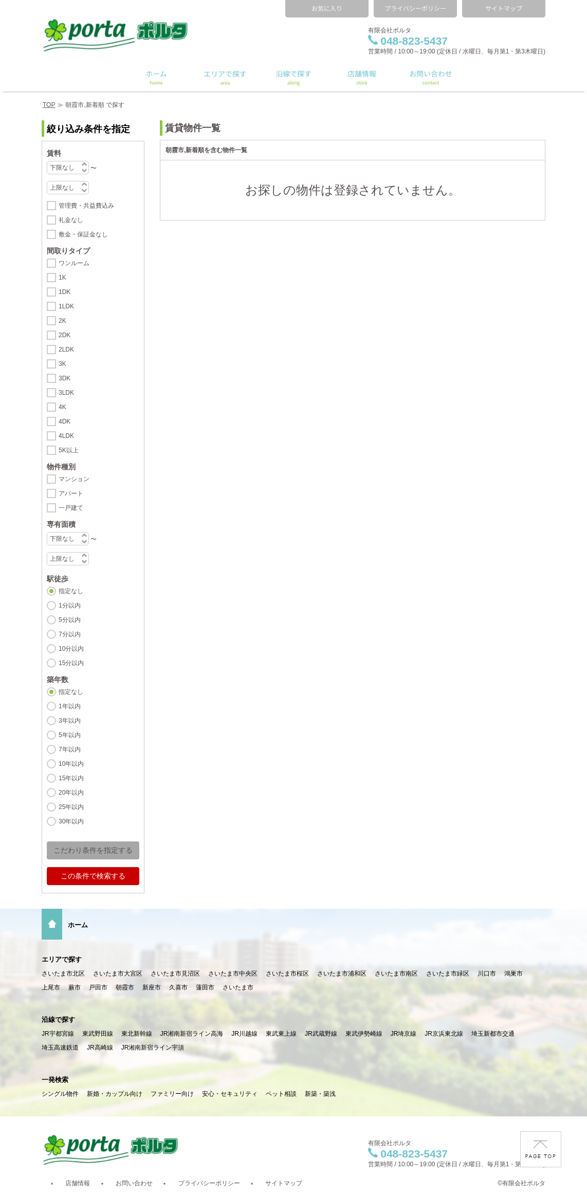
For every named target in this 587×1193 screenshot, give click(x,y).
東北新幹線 (136, 1033)
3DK (64, 378)
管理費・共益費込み (86, 205)
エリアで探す (62, 959)
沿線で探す (58, 1019)
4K (62, 407)
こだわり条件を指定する (93, 850)
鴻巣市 (513, 973)
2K (62, 320)
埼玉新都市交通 (493, 1033)
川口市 (487, 973)
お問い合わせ (134, 1183)
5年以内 (70, 735)
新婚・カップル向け (114, 1093)
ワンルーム (74, 263)
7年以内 (70, 749)
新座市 (151, 987)
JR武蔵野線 (321, 1033)
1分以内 (70, 605)
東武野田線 (97, 1033)
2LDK (66, 349)
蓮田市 (205, 987)
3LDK (66, 392)
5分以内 (70, 619)
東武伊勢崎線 (363, 1033)
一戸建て (71, 507)
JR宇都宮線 (58, 1033)
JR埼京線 (404, 1033)
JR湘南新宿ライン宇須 (153, 1047)
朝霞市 (125, 987)
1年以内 (70, 706)
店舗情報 (77, 1183)
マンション (74, 479)
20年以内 (71, 792)
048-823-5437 (408, 41)
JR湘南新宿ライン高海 (192, 1033)
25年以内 (71, 807)
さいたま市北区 (63, 973)
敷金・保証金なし (83, 234)
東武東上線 (281, 1033)
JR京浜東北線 (444, 1033)
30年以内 (71, 821)
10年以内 (71, 763)
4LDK (66, 435)
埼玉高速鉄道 (60, 1047)
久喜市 (178, 987)
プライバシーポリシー (209, 1183)
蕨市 (74, 987)
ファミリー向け (172, 1093)
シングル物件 (60, 1093)
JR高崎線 (100, 1047)
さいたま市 (238, 987)
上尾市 (51, 987)
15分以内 (71, 663)
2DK (64, 335)
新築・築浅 (320, 1093)
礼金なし (71, 220)
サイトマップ (283, 1183)
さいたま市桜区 (287, 973)
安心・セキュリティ (230, 1093)
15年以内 (71, 778)
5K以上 (69, 450)
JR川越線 (244, 1033)
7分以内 (70, 634)
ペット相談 (281, 1093)
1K (62, 277)
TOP (49, 104)
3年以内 (70, 720)
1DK (64, 292)
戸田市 (98, 987)
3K (62, 364)
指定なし (71, 591)
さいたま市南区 (396, 973)
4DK (64, 421)
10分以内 (71, 648)
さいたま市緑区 (447, 973)
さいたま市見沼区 (175, 973)
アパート (71, 493)
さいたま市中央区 (233, 973)
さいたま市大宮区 (117, 973)
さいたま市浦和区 (341, 973)
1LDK (66, 306)
